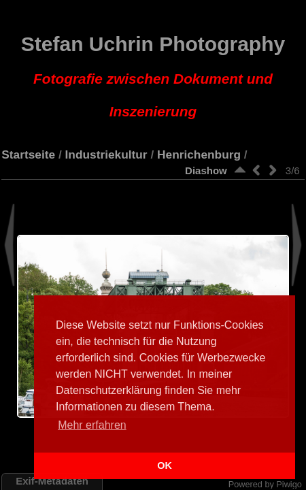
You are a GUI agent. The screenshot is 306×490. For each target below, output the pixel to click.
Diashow (206, 170)
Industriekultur (106, 154)
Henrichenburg (199, 154)
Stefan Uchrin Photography (153, 76)
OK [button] (164, 465)
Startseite (28, 154)
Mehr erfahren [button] (92, 425)
